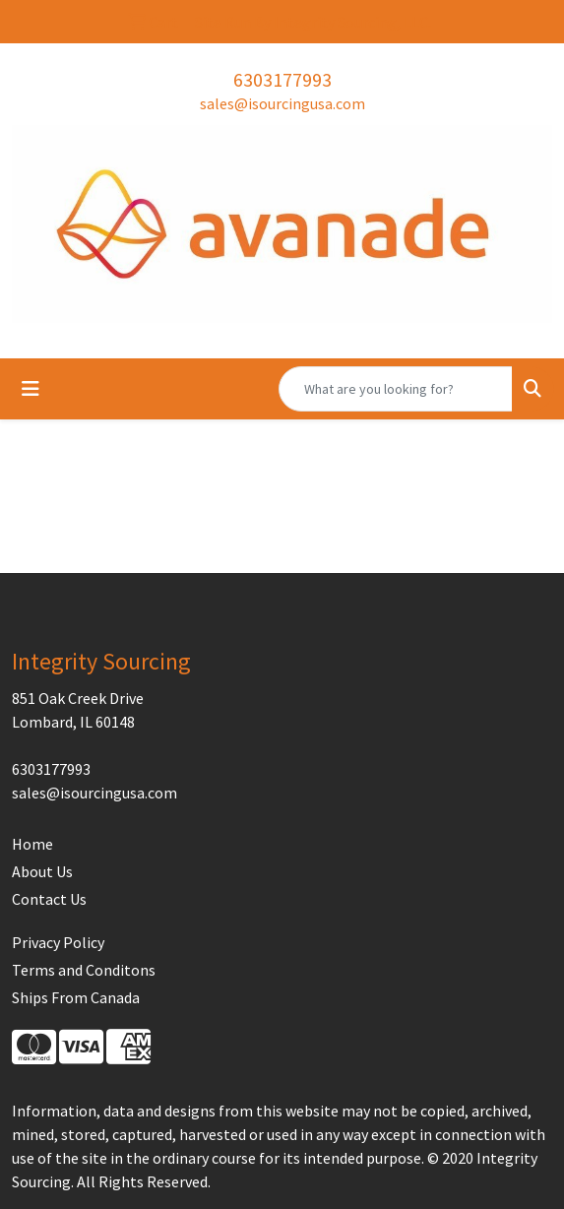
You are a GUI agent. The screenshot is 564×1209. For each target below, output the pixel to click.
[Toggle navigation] (30, 389)
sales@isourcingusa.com (282, 103)
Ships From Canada (76, 997)
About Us (42, 871)
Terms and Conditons (84, 970)
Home (32, 844)
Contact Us (49, 899)
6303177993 (282, 79)
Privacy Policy (58, 942)
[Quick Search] (396, 389)
